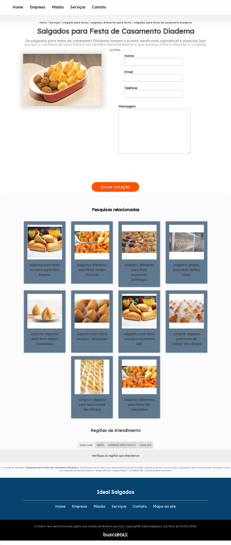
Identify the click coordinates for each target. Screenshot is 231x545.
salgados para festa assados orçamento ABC (139, 339)
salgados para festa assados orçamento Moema (44, 270)
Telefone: (153, 92)
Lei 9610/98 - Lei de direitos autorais (150, 470)
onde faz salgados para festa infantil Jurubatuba (45, 339)
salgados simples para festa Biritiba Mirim (186, 270)
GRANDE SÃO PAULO (122, 445)
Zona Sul (145, 445)
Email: (153, 76)
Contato (99, 7)
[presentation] (115, 177)
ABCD (100, 445)
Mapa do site (164, 506)
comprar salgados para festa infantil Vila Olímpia (92, 405)
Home (18, 7)
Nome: (153, 59)
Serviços (77, 7)
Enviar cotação (115, 186)
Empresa (37, 7)
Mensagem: (155, 129)
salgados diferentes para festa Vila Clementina (139, 405)
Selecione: (86, 445)
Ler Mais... (115, 50)
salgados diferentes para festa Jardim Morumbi (92, 270)
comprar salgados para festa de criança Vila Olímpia (186, 339)
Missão (58, 7)
